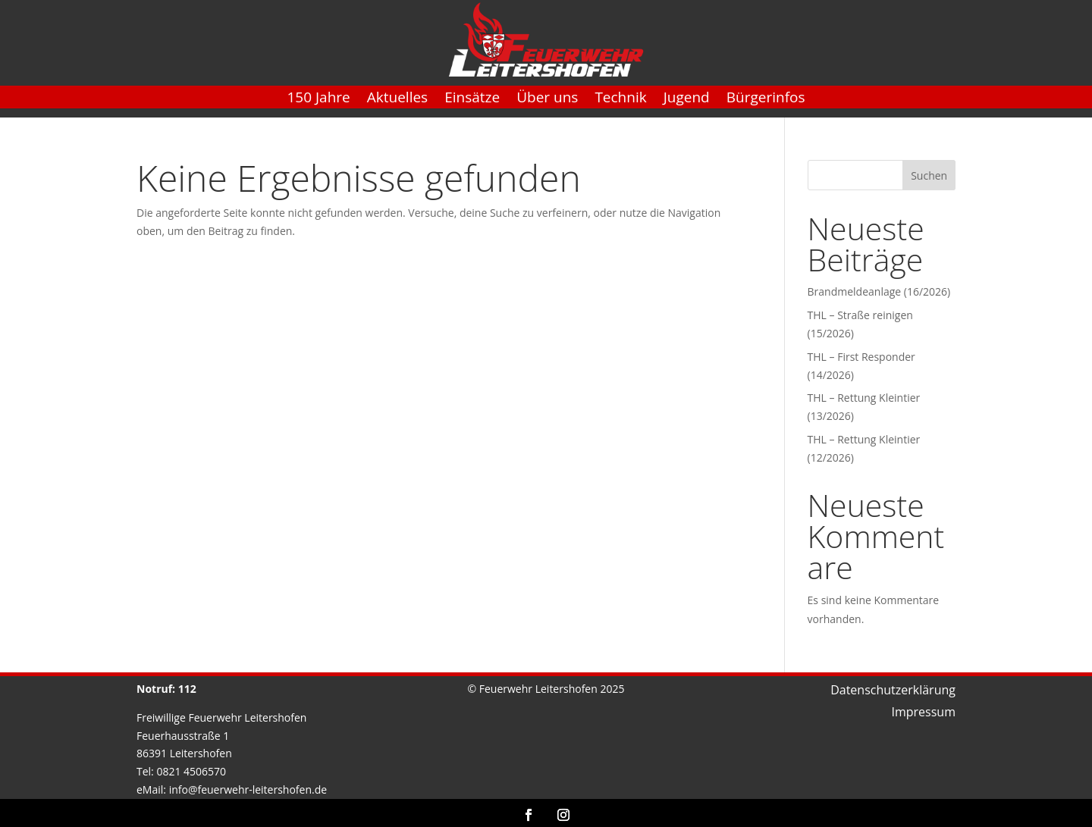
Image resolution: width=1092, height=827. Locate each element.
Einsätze (472, 99)
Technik (620, 99)
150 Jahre (318, 99)
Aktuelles (397, 99)
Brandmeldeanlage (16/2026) (879, 291)
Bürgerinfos (765, 99)
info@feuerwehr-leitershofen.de (248, 789)
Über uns (547, 99)
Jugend (687, 99)
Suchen (929, 175)
